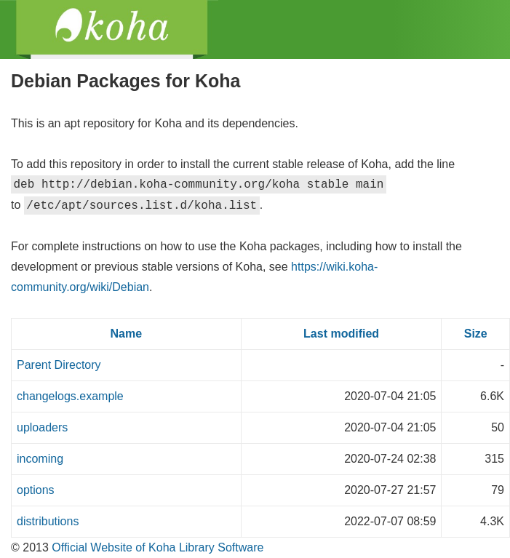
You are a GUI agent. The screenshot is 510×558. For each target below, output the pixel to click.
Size (475, 333)
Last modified (341, 333)
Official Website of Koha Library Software (156, 547)
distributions (48, 521)
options (36, 490)
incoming (40, 459)
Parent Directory (59, 365)
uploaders (42, 427)
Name (127, 333)
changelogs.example (70, 396)
